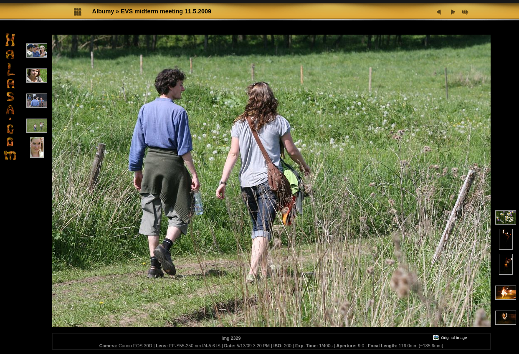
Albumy (103, 11)
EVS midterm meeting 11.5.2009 (166, 11)
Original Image (450, 337)
